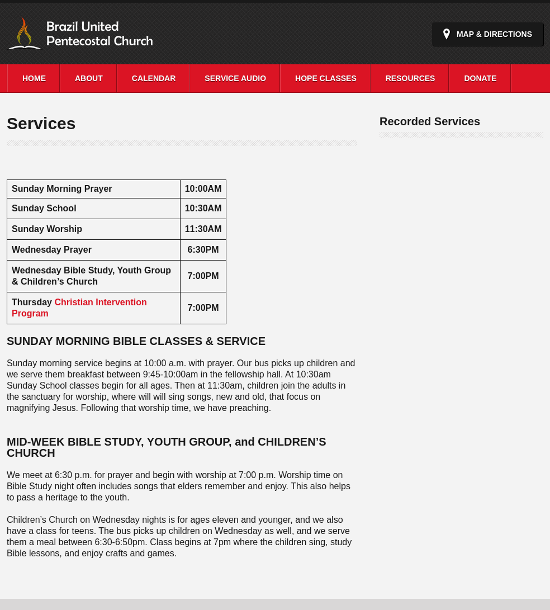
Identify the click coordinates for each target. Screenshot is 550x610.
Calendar (154, 78)
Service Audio (235, 78)
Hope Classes (326, 78)
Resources (410, 78)
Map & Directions (494, 34)
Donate (480, 78)
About (89, 78)
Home (34, 78)
